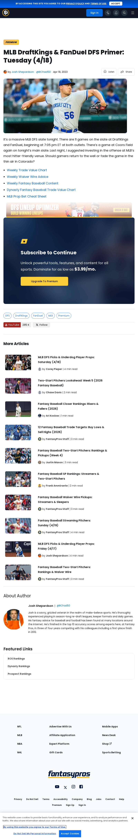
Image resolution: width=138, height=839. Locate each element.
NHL (19, 752)
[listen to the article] (108, 72)
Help (121, 799)
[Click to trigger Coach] (108, 13)
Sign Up (70, 805)
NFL (19, 726)
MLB (50, 315)
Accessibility (60, 799)
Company (77, 799)
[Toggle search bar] (124, 13)
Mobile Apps (110, 726)
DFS (7, 315)
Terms (45, 799)
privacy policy (75, 3)
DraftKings (21, 315)
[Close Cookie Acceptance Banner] (132, 818)
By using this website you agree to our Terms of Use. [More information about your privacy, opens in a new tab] (34, 827)
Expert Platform (59, 744)
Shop (107, 744)
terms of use (98, 3)
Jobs (98, 799)
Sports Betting (111, 752)
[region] (69, 826)
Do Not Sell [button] (32, 799)
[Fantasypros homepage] (5, 15)
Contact (110, 799)
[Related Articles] (69, 460)
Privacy (18, 799)
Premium (63, 315)
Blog (89, 799)
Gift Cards (56, 752)
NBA (19, 744)
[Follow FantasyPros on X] (41, 324)
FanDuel (38, 315)
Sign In (82, 805)
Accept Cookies (70, 833)
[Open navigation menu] (133, 13)
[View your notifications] (116, 13)
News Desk (109, 735)
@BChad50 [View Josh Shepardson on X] (43, 72)
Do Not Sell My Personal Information (34, 833)
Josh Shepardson (23, 72)
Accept (115, 3)
